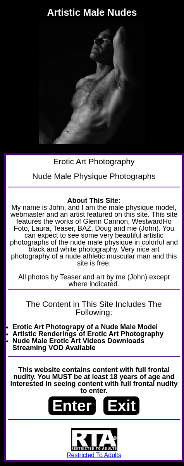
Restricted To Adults (94, 452)
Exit (121, 405)
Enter (72, 405)
